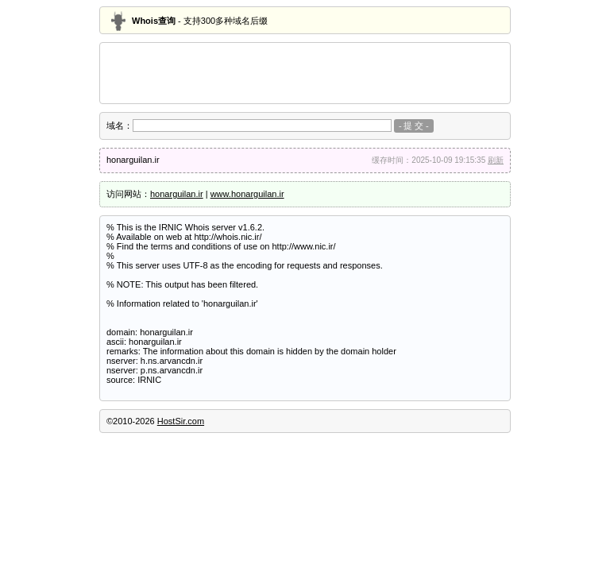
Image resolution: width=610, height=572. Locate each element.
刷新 (496, 160)
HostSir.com (180, 421)
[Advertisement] (305, 73)
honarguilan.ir (176, 194)
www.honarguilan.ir (247, 194)
